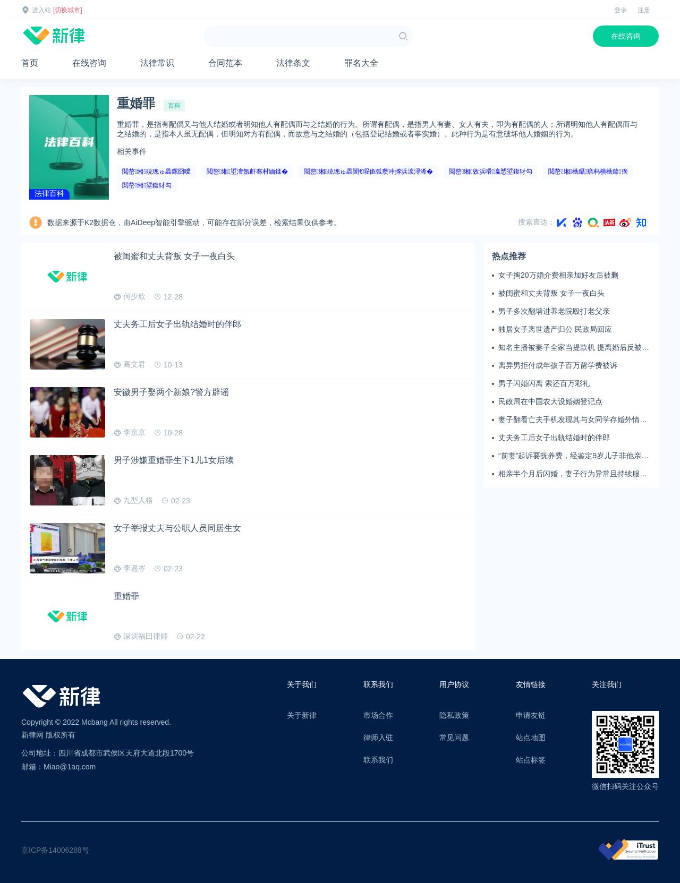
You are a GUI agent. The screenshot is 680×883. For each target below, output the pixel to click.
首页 (29, 62)
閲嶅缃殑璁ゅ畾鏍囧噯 (156, 171)
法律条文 (293, 62)
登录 (620, 10)
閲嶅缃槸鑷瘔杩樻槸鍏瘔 (588, 171)
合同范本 (225, 62)
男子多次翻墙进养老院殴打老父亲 (554, 311)
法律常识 (157, 62)
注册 (644, 10)
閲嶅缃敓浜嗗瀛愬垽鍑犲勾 (490, 171)
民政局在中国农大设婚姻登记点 (550, 401)
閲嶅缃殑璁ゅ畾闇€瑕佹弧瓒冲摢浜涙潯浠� (368, 171)
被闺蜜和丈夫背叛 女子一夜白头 (551, 293)
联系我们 (378, 760)
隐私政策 (454, 715)
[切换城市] (67, 10)
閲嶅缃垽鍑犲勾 (147, 185)
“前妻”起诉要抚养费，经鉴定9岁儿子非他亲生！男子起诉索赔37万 (569, 456)
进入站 (41, 10)
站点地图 (531, 737)
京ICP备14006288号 (55, 850)
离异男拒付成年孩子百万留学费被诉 (557, 365)
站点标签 (531, 760)
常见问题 (454, 737)
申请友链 (531, 715)
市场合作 (378, 715)
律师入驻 (378, 737)
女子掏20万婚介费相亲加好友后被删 (558, 275)
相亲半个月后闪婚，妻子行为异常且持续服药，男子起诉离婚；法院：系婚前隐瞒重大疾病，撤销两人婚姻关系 (572, 474)
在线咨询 (626, 36)
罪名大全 (361, 62)
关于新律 (302, 715)
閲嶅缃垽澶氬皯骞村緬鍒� (247, 171)
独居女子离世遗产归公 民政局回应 (555, 329)
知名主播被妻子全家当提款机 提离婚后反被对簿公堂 (573, 348)
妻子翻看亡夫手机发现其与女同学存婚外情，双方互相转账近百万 (572, 420)
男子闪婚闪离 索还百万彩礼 (544, 383)
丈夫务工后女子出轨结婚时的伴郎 (554, 437)
